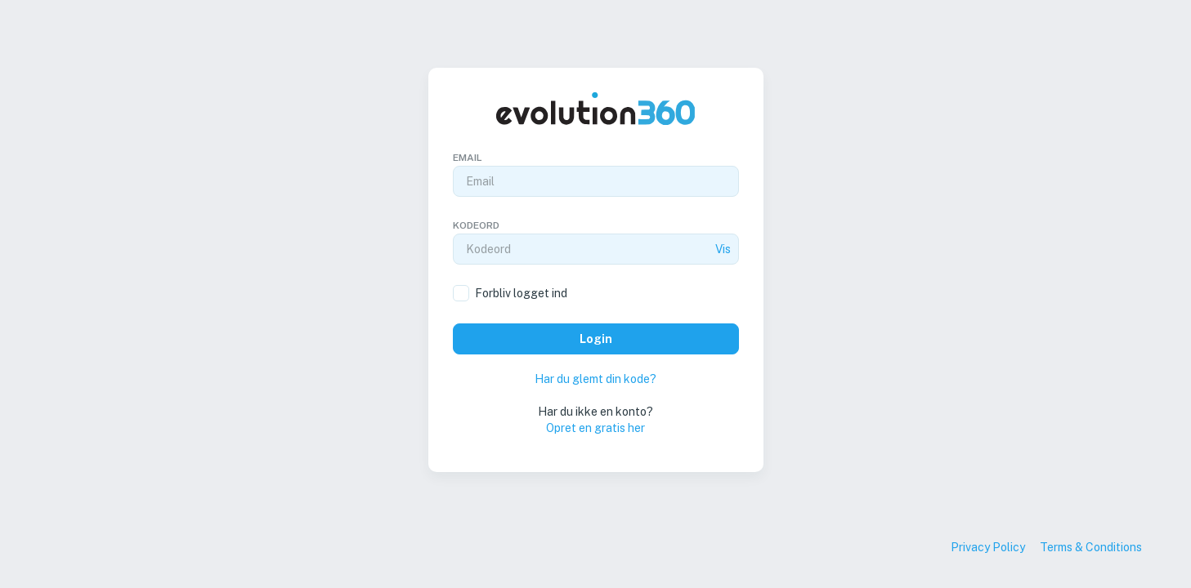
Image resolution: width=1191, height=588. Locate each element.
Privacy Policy (988, 547)
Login (596, 338)
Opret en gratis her (595, 427)
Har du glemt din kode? (595, 378)
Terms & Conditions (1091, 547)
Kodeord (476, 225)
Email (467, 157)
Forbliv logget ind (521, 293)
